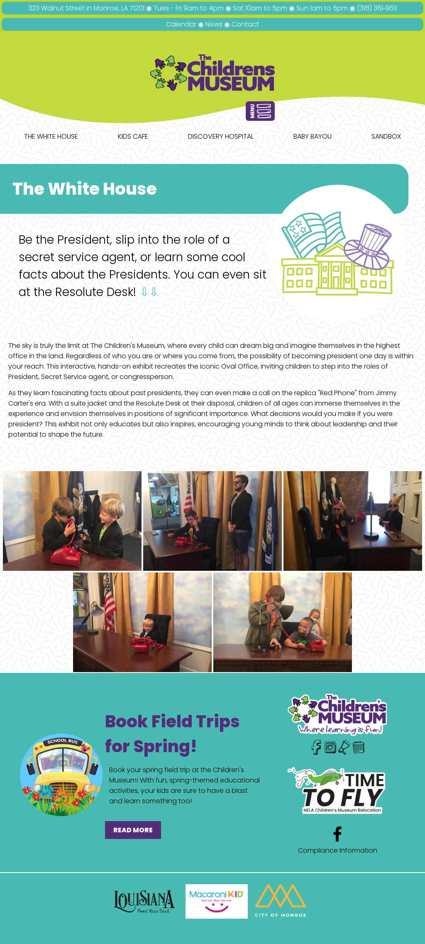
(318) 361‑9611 (377, 8)
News (213, 24)
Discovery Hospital (221, 136)
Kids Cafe (133, 136)
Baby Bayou (312, 136)
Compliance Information (337, 850)
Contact (245, 24)
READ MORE (133, 830)
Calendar (181, 24)
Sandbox (386, 136)
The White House (51, 136)
